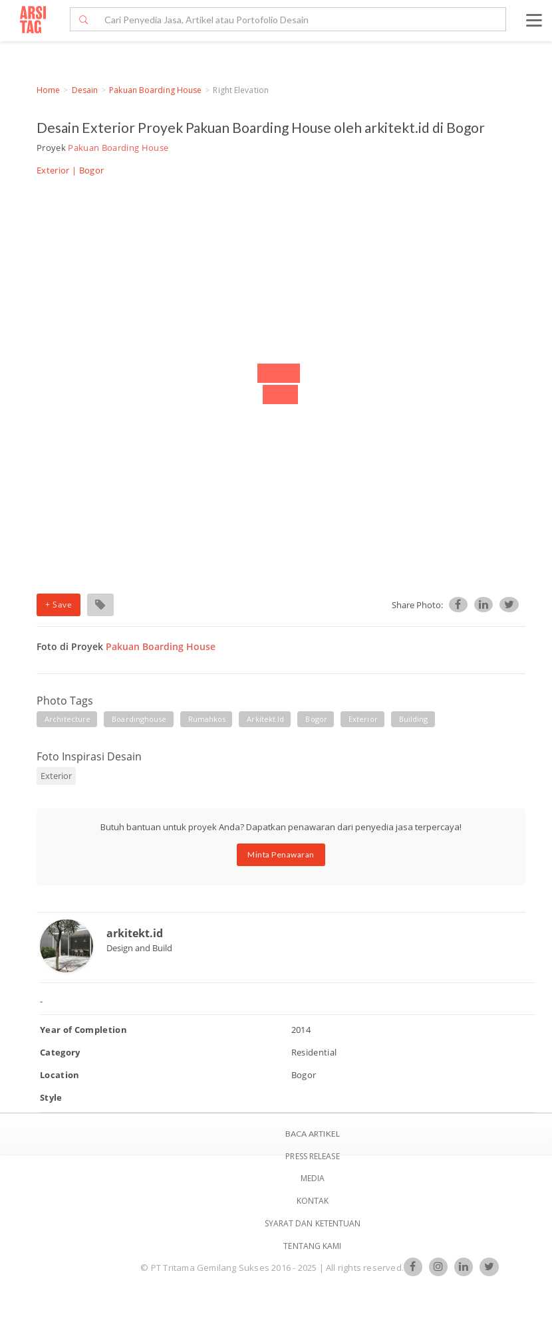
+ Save (58, 604)
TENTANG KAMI (312, 1246)
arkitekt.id (265, 719)
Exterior (53, 170)
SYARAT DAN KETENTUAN (313, 1223)
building (413, 719)
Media (313, 1178)
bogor (316, 719)
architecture (67, 719)
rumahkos (207, 719)
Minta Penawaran (281, 854)
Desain (85, 90)
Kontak (313, 1200)
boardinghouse (139, 719)
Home (48, 90)
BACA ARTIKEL (312, 1134)
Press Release (312, 1156)
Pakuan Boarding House (155, 90)
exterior (363, 719)
